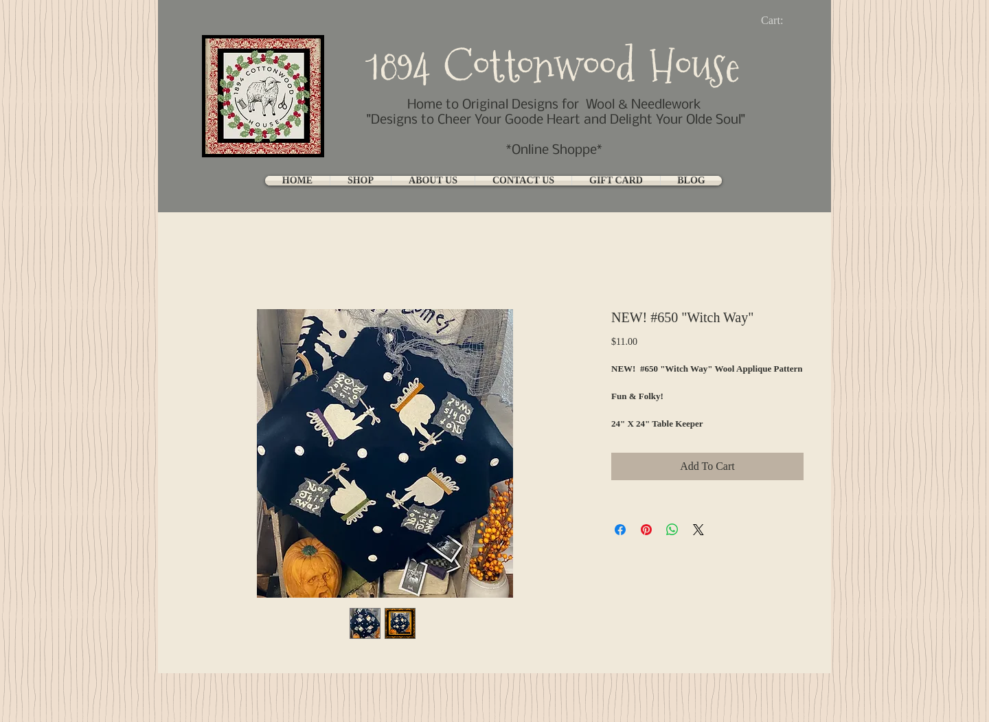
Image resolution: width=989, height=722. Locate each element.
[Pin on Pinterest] (646, 529)
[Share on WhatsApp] (672, 529)
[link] (783, 20)
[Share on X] (698, 529)
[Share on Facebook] (620, 529)
